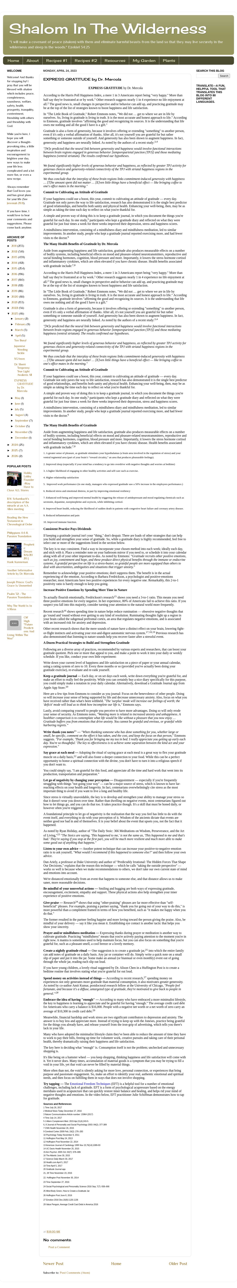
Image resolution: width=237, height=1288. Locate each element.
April (18, 335)
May (18, 398)
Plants (169, 60)
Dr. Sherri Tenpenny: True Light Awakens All (23, 369)
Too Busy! (20, 340)
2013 (14, 257)
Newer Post (53, 1263)
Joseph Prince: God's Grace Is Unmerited (20, 584)
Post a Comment (59, 1247)
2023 (15, 313)
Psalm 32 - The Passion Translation (19, 595)
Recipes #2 (86, 60)
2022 (15, 308)
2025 (15, 450)
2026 (15, 456)
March (19, 329)
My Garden (144, 60)
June (18, 403)
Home (13, 60)
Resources (115, 60)
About (33, 60)
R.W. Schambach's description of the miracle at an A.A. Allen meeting (18, 504)
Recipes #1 (56, 60)
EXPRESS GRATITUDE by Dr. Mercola (23, 386)
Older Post (178, 1263)
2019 (14, 291)
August (20, 415)
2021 (14, 302)
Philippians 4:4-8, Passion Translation (19, 534)
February (21, 324)
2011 (14, 245)
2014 (14, 262)
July (17, 409)
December (22, 437)
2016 (14, 274)
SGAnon (19, 358)
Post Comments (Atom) (75, 1272)
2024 (15, 444)
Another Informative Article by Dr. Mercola (20, 572)
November (22, 432)
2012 (14, 251)
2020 (15, 296)
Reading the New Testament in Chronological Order (19, 521)
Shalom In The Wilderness (108, 28)
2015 (14, 268)
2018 (14, 285)
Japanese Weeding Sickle (21, 349)
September (22, 420)
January (20, 318)
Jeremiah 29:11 (15, 203)
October (20, 426)
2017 (14, 279)
